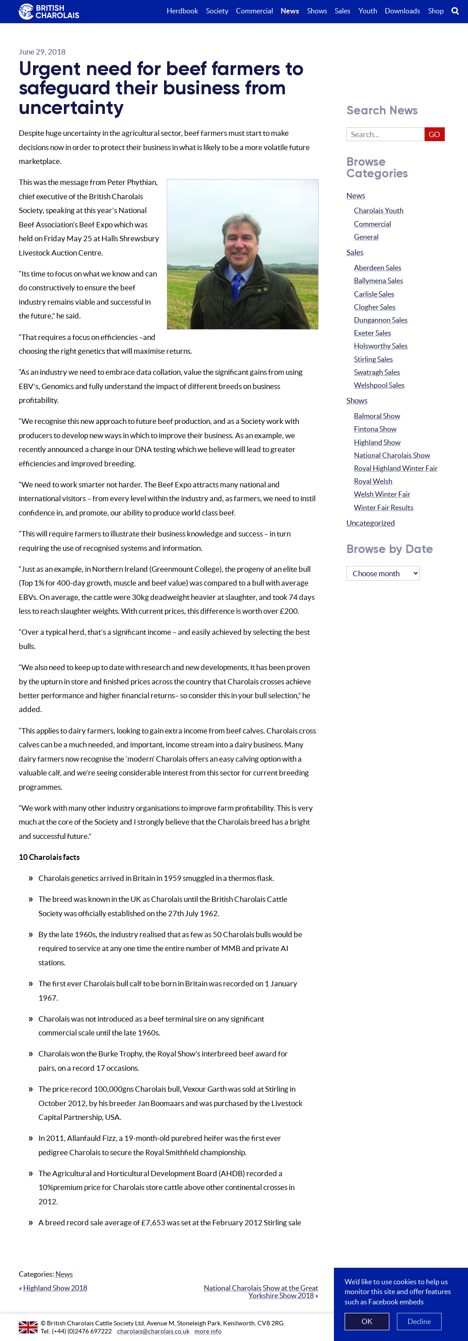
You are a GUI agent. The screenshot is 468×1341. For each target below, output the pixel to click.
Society (217, 11)
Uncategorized (370, 523)
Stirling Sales (373, 359)
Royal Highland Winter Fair (396, 468)
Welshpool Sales (379, 385)
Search (459, 11)
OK (367, 1321)
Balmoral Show (377, 416)
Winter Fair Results (383, 507)
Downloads (402, 11)
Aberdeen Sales (377, 268)
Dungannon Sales (381, 320)
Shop (436, 11)
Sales (354, 252)
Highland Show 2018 (55, 1288)
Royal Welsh (373, 481)
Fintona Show (375, 429)
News (64, 1274)
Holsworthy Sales (381, 346)
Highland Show (377, 442)
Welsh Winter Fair (382, 494)
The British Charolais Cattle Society (48, 12)
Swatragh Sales (377, 372)
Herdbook (182, 11)
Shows (356, 400)
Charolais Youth (379, 210)
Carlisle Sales (374, 294)
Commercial (372, 224)
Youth (367, 11)
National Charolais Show (392, 455)
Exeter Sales (372, 333)
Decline (419, 1321)
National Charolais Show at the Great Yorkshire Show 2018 (261, 1291)
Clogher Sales (375, 307)
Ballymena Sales (378, 281)
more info (208, 1331)
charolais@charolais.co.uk (153, 1331)
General (366, 237)
